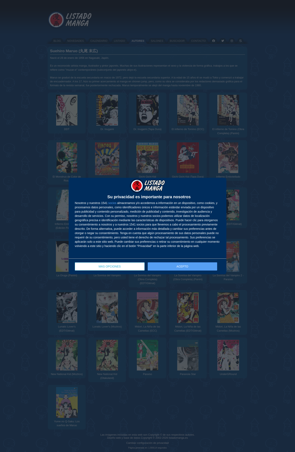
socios (112, 203)
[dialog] (147, 226)
